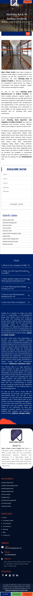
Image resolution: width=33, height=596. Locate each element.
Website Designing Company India (16, 590)
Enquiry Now (27, 1)
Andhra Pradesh (14, 22)
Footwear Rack (6, 503)
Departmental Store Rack (10, 241)
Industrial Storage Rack (10, 223)
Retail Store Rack (8, 244)
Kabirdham (22, 364)
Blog (3, 532)
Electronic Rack (7, 231)
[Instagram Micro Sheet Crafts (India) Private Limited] (13, 576)
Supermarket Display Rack (11, 239)
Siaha (28, 364)
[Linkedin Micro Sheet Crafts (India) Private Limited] (17, 576)
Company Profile (7, 520)
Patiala (5, 335)
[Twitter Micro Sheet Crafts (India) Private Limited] (6, 576)
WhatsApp (16, 594)
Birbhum (15, 413)
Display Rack (6, 236)
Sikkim (28, 413)
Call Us (5, 594)
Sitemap (4, 529)
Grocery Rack (7, 228)
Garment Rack (7, 225)
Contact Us (5, 535)
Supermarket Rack (8, 220)
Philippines (13, 364)
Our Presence (6, 526)
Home (5, 22)
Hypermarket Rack (7, 491)
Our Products (6, 523)
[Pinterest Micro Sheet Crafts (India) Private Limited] (10, 576)
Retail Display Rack (7, 488)
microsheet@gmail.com (13, 548)
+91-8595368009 (10, 555)
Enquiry (27, 594)
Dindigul (22, 413)
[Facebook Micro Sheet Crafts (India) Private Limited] (2, 576)
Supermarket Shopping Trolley (12, 233)
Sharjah (12, 335)
